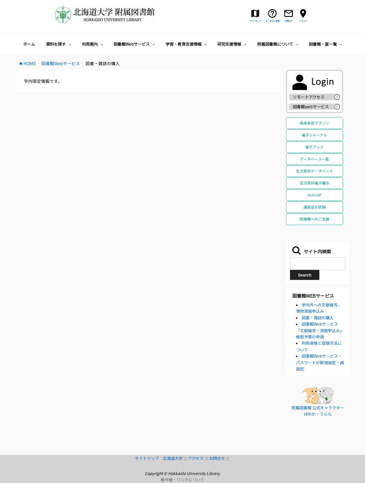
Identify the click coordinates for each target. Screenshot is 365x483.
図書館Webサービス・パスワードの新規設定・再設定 (320, 362)
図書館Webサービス (134, 44)
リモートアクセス (309, 97)
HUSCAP (314, 195)
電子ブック (314, 147)
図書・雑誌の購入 (318, 317)
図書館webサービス (311, 106)
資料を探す (59, 44)
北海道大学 (175, 458)
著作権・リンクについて (182, 479)
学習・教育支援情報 (187, 44)
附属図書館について (278, 44)
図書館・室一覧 (326, 44)
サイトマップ (149, 458)
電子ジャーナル (314, 135)
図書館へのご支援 (314, 219)
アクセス (198, 458)
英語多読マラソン (314, 123)
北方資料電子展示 (314, 183)
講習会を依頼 (314, 207)
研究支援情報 (232, 44)
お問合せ (219, 458)
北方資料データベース (314, 171)
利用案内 (93, 44)
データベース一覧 (314, 159)
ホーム (29, 44)
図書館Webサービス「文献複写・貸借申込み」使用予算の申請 (320, 330)
